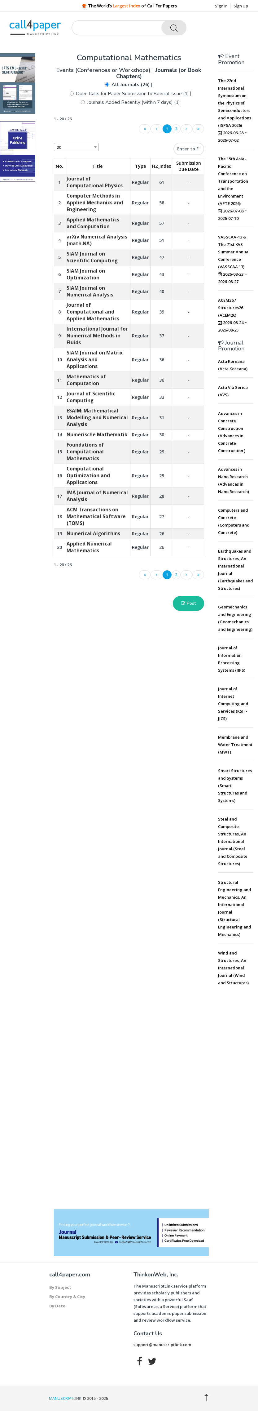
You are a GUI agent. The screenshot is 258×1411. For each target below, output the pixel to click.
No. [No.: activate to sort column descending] (59, 166)
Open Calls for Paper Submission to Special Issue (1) (132, 93)
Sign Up (241, 6)
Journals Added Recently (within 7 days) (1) (133, 102)
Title (97, 166)
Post (188, 603)
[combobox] (76, 147)
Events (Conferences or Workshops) (104, 70)
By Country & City (67, 1296)
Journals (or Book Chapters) (159, 73)
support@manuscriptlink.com (162, 1344)
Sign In (221, 6)
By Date (57, 1306)
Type (140, 166)
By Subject (60, 1287)
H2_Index (161, 166)
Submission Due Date (188, 166)
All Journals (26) (131, 84)
